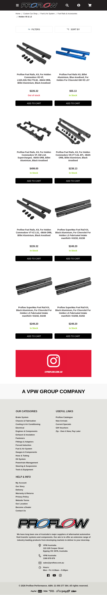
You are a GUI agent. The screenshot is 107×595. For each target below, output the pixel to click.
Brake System (22, 417)
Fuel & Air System (24, 449)
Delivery (19, 490)
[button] (17, 5)
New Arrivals (61, 421)
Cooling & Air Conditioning (28, 424)
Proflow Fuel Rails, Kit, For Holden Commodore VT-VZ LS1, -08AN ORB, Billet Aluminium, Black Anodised (34, 233)
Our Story (20, 486)
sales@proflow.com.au (53, 563)
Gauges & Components (26, 452)
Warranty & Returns (25, 493)
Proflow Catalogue (64, 417)
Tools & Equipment (24, 469)
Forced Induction (23, 445)
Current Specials (63, 424)
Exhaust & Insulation (25, 435)
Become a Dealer (23, 507)
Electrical (20, 428)
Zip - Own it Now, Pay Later (68, 431)
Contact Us (21, 511)
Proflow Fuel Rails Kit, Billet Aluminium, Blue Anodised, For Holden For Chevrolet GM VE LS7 (73, 77)
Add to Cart (34, 103)
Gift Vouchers (62, 428)
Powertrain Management (27, 463)
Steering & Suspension (26, 466)
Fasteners (20, 438)
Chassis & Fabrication (26, 421)
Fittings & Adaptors (24, 442)
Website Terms (22, 500)
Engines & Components (26, 431)
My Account (21, 483)
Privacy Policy (22, 497)
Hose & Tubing (22, 456)
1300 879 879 (49, 558)
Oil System (21, 459)
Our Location (22, 504)
